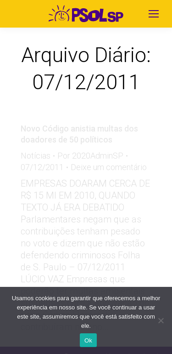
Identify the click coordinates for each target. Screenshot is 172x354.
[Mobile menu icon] (153, 14)
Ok (88, 340)
